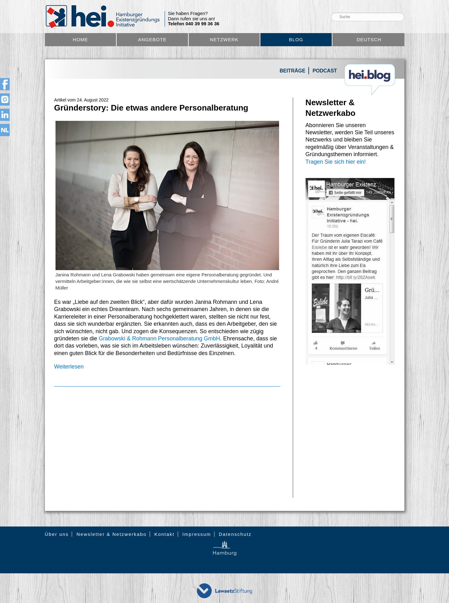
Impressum (196, 534)
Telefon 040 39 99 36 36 (194, 23)
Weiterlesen (69, 366)
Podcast (324, 70)
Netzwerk (224, 39)
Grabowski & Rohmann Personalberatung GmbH (159, 338)
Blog (296, 39)
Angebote (152, 39)
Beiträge (293, 70)
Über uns (57, 534)
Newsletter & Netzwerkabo (111, 534)
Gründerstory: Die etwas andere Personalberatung (151, 107)
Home (80, 39)
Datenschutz (235, 534)
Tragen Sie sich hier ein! (336, 162)
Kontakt (164, 534)
